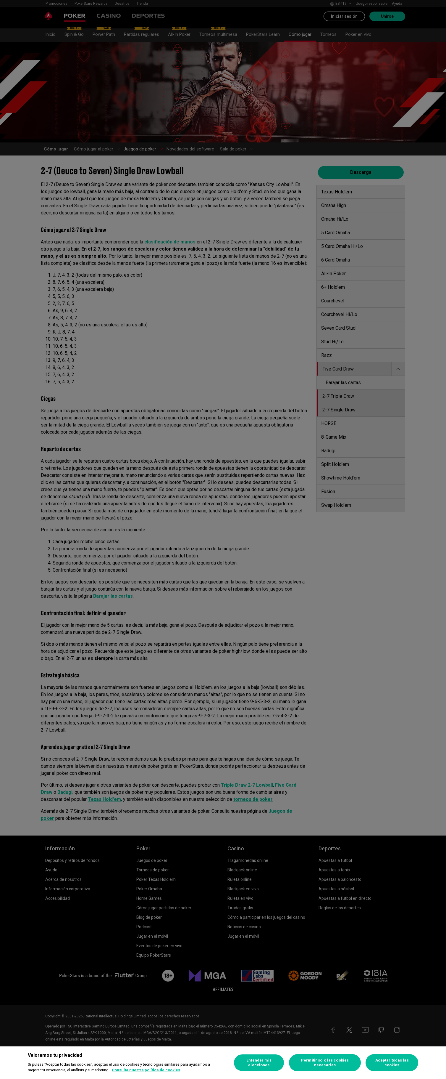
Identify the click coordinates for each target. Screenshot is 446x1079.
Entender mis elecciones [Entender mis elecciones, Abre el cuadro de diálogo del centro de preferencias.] (259, 1062)
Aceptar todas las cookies (392, 1062)
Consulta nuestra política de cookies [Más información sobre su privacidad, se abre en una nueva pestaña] (146, 1070)
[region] (223, 1062)
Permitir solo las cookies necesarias (325, 1062)
